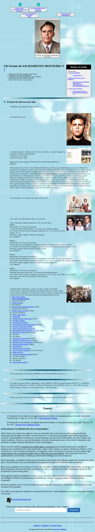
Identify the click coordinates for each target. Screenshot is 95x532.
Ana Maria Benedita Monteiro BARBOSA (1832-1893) (38, 9)
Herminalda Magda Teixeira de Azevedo (26, 330)
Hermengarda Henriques (20, 344)
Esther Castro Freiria (19, 315)
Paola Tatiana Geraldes (48, 418)
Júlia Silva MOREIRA (74, 72)
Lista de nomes (56, 525)
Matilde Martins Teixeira (20, 311)
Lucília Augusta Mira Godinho (22, 326)
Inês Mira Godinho (19, 321)
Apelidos (44, 525)
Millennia (63, 529)
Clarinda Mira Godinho (20, 322)
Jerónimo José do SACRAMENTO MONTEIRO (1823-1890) (19, 9)
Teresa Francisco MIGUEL (75, 88)
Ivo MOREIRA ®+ (77, 75)
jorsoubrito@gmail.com (18, 499)
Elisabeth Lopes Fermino (21, 338)
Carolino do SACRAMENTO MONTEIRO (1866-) (29, 15)
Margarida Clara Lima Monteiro (23, 342)
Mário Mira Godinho (18, 297)
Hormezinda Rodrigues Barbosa (23, 354)
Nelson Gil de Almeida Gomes (27, 425)
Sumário (36, 525)
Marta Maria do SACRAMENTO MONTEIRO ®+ (81, 82)
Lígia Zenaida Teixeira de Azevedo (24, 328)
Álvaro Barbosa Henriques (21, 350)
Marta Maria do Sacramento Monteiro (25, 324)
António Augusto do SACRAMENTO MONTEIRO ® (81, 85)
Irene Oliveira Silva (19, 332)
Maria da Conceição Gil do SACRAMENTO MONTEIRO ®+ (80, 93)
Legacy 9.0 (56, 529)
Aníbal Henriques (17, 303)
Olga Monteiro (17, 346)
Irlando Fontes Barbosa (20, 362)
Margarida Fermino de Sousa (22, 340)
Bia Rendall (16, 317)
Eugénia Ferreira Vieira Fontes (22, 319)
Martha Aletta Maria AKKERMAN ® (66, 14)
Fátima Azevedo (18, 352)
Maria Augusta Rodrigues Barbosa (23, 307)
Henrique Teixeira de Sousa (21, 348)
